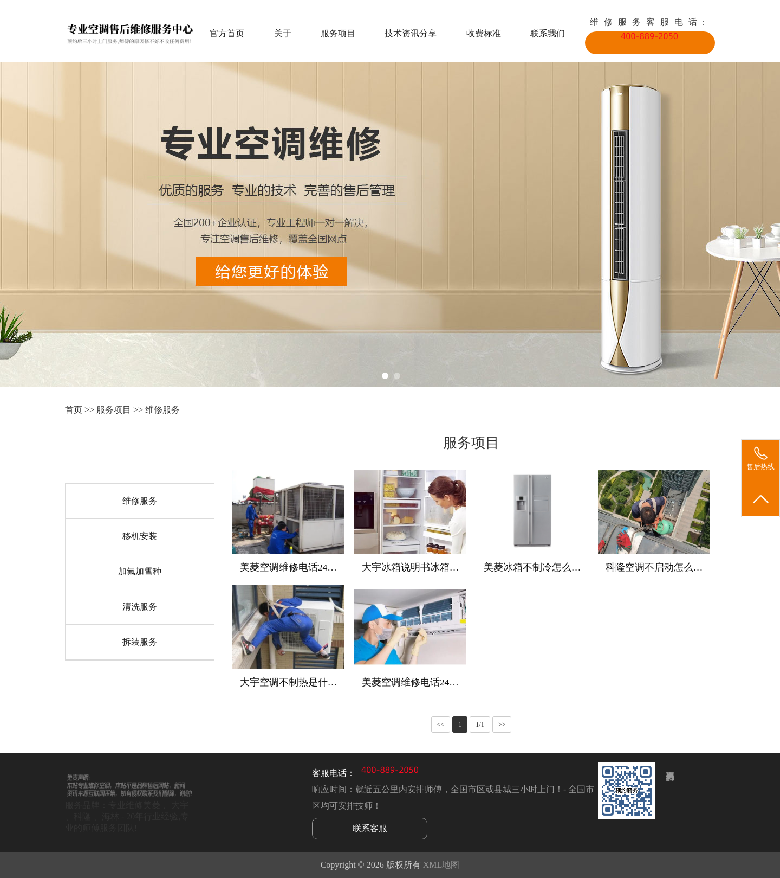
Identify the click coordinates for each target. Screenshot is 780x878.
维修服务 (162, 409)
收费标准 (483, 33)
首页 (73, 409)
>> (502, 724)
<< (441, 724)
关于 (282, 33)
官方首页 (227, 33)
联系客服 (370, 828)
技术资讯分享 (411, 33)
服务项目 (338, 33)
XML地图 (441, 864)
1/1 (480, 724)
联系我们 (547, 33)
